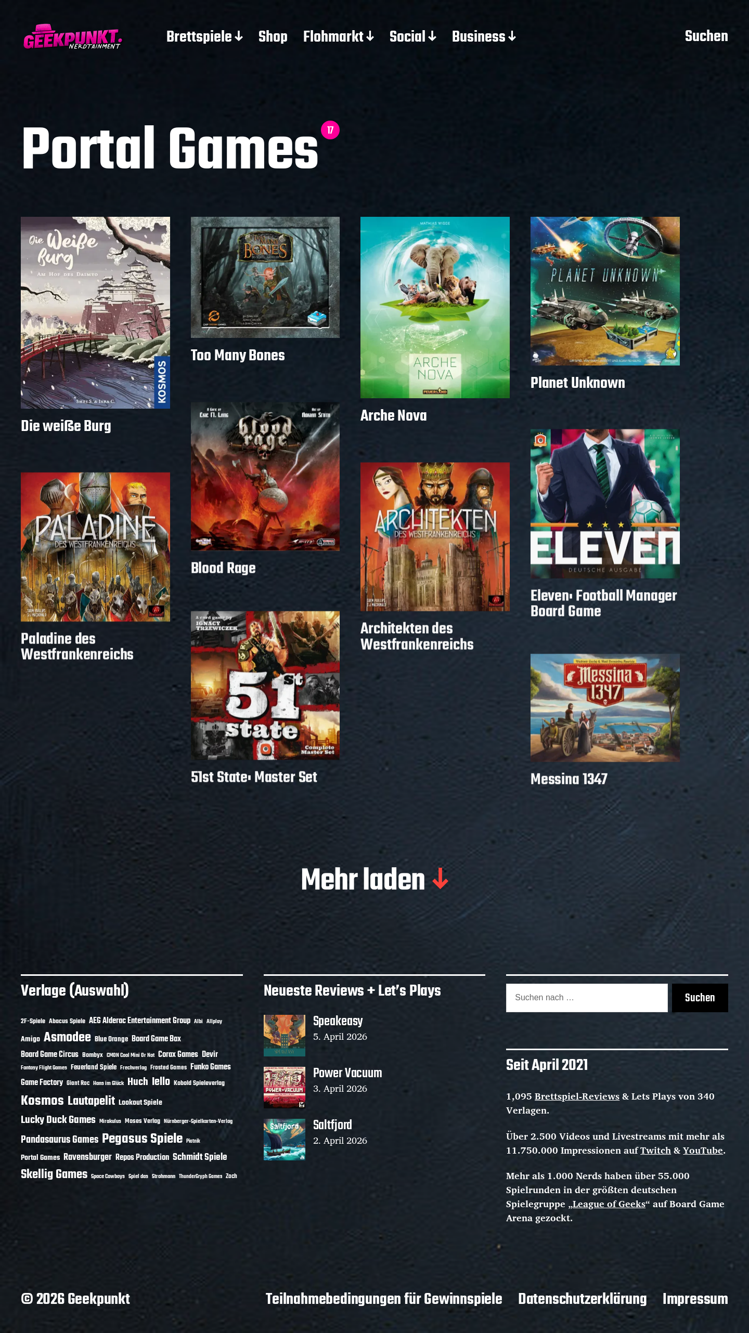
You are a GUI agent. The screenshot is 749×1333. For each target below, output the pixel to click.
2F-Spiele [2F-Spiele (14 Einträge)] (33, 1021)
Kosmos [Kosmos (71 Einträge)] (42, 1101)
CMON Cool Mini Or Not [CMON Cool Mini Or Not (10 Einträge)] (130, 1055)
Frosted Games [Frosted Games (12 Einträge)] (168, 1068)
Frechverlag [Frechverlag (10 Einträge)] (133, 1068)
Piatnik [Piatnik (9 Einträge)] (193, 1141)
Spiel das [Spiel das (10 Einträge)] (138, 1176)
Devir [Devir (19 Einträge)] (210, 1055)
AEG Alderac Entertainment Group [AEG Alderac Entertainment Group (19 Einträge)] (139, 1021)
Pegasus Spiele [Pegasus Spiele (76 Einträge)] (142, 1139)
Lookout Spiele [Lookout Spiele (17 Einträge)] (140, 1103)
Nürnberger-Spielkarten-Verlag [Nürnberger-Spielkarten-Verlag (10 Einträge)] (198, 1121)
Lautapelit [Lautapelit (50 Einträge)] (91, 1101)
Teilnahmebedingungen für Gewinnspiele (384, 1300)
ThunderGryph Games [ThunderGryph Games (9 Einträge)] (200, 1177)
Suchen (706, 37)
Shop (273, 38)
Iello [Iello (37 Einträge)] (161, 1082)
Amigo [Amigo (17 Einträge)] (30, 1040)
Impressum (695, 1300)
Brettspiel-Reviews (577, 1096)
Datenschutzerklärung (582, 1300)
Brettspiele (199, 38)
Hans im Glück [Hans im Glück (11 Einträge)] (108, 1083)
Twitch (655, 1150)
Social (407, 38)
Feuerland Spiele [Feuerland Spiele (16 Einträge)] (94, 1067)
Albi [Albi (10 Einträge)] (198, 1021)
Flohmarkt (333, 38)
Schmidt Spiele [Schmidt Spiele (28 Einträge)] (200, 1157)
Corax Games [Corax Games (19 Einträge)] (178, 1055)
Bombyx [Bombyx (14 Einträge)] (92, 1055)
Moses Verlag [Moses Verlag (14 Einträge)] (142, 1121)
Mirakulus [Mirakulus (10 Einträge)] (110, 1121)
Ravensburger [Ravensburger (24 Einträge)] (87, 1158)
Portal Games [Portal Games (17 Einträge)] (40, 1158)
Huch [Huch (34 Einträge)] (137, 1082)
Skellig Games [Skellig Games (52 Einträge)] (54, 1174)
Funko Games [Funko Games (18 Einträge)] (210, 1067)
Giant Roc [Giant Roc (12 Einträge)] (78, 1083)
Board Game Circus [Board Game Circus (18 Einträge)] (50, 1055)
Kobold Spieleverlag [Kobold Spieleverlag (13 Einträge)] (199, 1083)
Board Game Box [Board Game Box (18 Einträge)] (156, 1039)
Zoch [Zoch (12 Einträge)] (231, 1176)
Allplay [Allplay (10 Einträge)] (214, 1021)
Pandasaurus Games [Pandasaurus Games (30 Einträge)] (59, 1140)
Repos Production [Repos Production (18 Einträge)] (142, 1158)
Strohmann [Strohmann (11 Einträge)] (163, 1176)
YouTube (703, 1150)
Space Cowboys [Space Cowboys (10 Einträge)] (108, 1176)
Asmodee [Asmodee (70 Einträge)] (67, 1038)
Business (479, 38)
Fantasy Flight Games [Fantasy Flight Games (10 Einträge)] (44, 1068)
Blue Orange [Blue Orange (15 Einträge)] (111, 1039)
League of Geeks (609, 1203)
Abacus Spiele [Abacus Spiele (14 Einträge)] (67, 1021)
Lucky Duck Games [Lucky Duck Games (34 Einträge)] (58, 1120)
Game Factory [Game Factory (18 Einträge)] (42, 1083)
